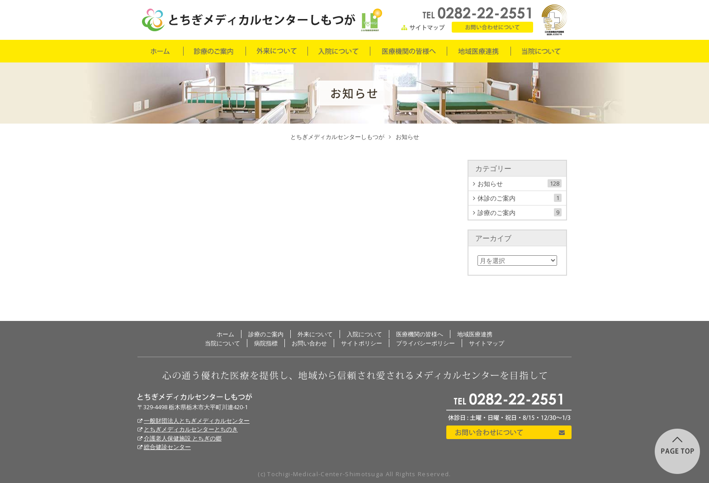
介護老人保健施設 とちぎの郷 (183, 438)
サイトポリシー (361, 343)
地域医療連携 (478, 51)
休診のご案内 (519, 198)
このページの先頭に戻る (677, 451)
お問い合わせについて (509, 432)
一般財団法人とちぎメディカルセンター (197, 420)
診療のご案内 (214, 51)
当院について (541, 51)
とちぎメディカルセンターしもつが (194, 397)
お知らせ (519, 183)
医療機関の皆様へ (408, 51)
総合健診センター (167, 447)
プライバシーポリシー (425, 343)
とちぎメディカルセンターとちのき (191, 429)
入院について (338, 51)
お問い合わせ (492, 27)
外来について (276, 51)
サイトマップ (423, 27)
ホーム (160, 51)
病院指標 (266, 343)
